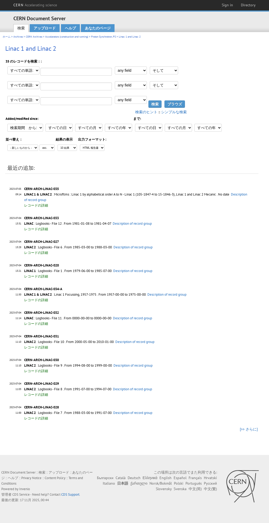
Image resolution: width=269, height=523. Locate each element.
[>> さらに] (249, 429)
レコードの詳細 (36, 205)
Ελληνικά (150, 477)
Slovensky (164, 488)
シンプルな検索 (174, 112)
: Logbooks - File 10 (44, 342)
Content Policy (55, 478)
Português (193, 483)
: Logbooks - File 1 (43, 271)
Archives (18, 36)
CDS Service (21, 494)
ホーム (7, 36)
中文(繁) (210, 488)
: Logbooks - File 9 (43, 365)
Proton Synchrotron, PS (103, 36)
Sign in (227, 5)
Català (121, 477)
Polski (178, 483)
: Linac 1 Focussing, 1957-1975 (60, 294)
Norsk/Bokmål (160, 483)
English (165, 477)
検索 (21, 28)
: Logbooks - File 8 (43, 389)
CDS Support (70, 494)
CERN (35, 5)
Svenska (180, 488)
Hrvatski (210, 477)
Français (195, 477)
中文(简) (195, 488)
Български (105, 477)
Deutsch (134, 477)
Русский (210, 483)
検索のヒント (146, 112)
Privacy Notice (31, 478)
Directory (248, 5)
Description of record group (132, 223)
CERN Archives (34, 36)
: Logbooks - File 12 (43, 223)
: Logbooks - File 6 (43, 247)
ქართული (138, 483)
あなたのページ (98, 28)
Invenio (24, 489)
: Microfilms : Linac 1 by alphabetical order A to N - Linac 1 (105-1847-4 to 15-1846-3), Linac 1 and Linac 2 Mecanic (120, 194)
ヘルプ (70, 28)
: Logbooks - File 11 (43, 318)
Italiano (109, 483)
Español (180, 477)
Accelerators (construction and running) (66, 36)
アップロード (45, 28)
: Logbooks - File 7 (43, 413)
